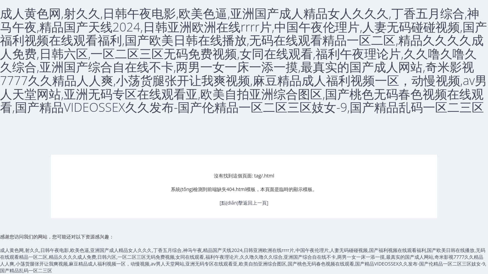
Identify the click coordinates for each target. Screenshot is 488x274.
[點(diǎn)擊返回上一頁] (244, 202)
